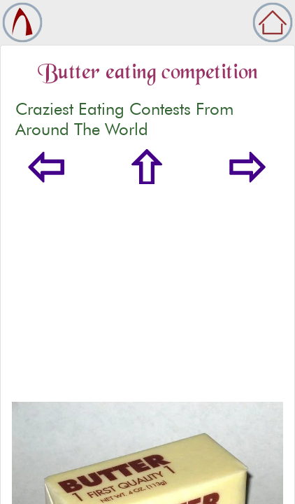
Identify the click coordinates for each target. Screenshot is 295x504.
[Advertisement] (147, 293)
